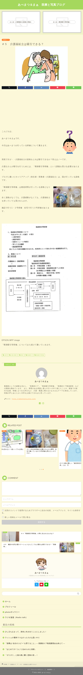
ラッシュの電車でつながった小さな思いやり (22, 638)
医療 (21, 355)
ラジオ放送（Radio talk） (16, 617)
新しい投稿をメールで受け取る (18, 517)
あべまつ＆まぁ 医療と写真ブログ (41, 4)
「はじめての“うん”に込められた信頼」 (20, 649)
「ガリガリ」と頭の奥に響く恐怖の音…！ (21, 655)
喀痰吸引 (29, 355)
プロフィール (10, 607)
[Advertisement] (41, 110)
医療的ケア (6, 39)
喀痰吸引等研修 (40, 355)
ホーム (8, 601)
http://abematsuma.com (24, 399)
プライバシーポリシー (37, 669)
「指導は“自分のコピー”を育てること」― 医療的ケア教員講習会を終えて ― (35, 643)
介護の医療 (13, 355)
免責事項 (49, 669)
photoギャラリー (12, 612)
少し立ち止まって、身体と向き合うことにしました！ (26, 632)
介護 (5, 355)
